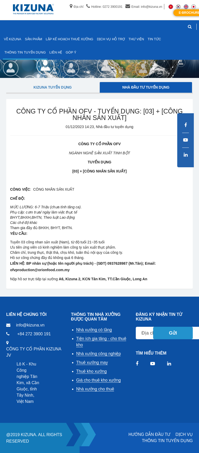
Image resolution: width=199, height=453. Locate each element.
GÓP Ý (71, 52)
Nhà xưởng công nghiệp (98, 353)
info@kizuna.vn (30, 325)
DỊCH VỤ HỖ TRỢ (111, 39)
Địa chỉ (76, 7)
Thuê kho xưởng (91, 371)
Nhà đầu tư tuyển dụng (145, 87)
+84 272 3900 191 (34, 334)
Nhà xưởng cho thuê (95, 389)
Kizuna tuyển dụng (52, 87)
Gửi (173, 333)
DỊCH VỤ (184, 434)
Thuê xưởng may (92, 362)
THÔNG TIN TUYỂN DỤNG (167, 440)
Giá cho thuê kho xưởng (98, 380)
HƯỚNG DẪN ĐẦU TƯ (149, 434)
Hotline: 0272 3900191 (104, 7)
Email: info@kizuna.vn (143, 7)
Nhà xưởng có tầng (94, 330)
